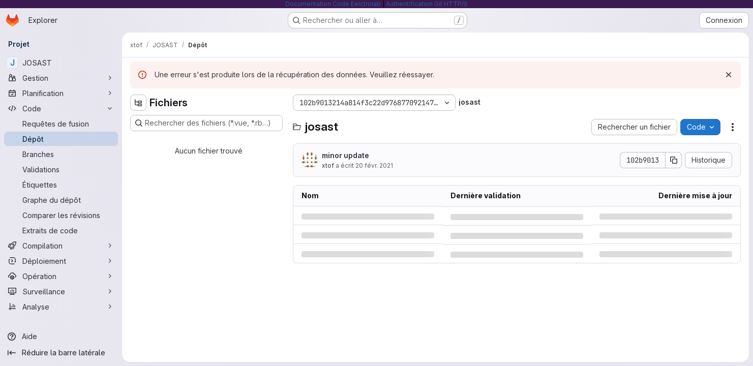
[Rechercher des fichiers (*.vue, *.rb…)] (206, 123)
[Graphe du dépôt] (61, 200)
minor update (345, 155)
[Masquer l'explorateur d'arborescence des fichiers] (138, 103)
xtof (328, 165)
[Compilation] (61, 245)
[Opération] (61, 276)
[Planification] (61, 93)
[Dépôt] (61, 139)
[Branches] (61, 154)
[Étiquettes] (61, 184)
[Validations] (61, 169)
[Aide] (61, 336)
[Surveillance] (61, 291)
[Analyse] (61, 306)
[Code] (61, 108)
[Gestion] (61, 78)
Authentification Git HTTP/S (427, 4)
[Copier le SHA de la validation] (674, 160)
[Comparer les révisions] (61, 215)
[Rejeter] (728, 75)
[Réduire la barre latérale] (61, 353)
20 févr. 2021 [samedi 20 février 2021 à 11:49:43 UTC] (374, 165)
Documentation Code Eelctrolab (333, 4)
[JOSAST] (61, 62)
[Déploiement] (61, 261)
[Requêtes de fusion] (61, 123)
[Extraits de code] (61, 230)
